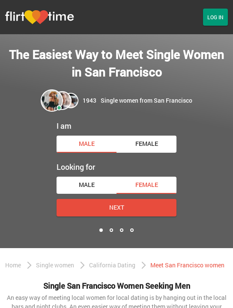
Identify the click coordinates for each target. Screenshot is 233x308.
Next (116, 207)
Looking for (76, 167)
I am (64, 126)
